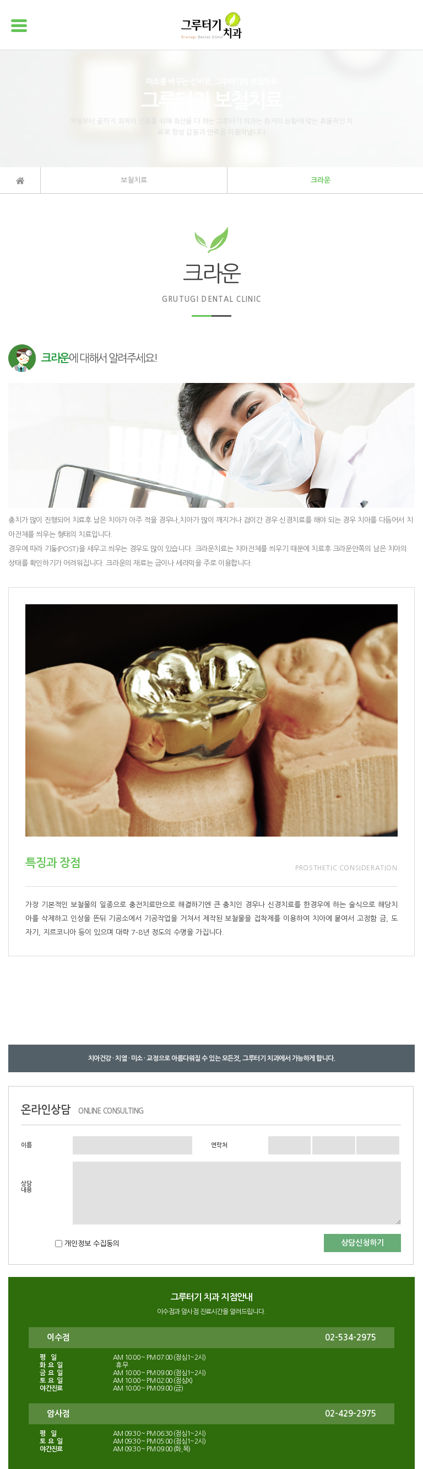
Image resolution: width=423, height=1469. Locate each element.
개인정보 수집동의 (91, 1243)
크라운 (320, 180)
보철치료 (134, 180)
